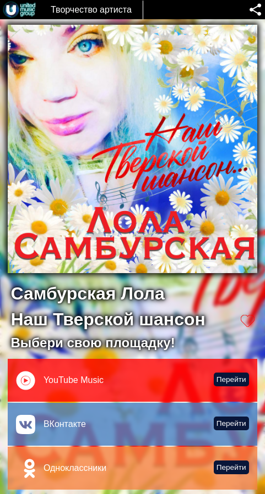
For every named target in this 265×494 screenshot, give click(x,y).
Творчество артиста (91, 9)
